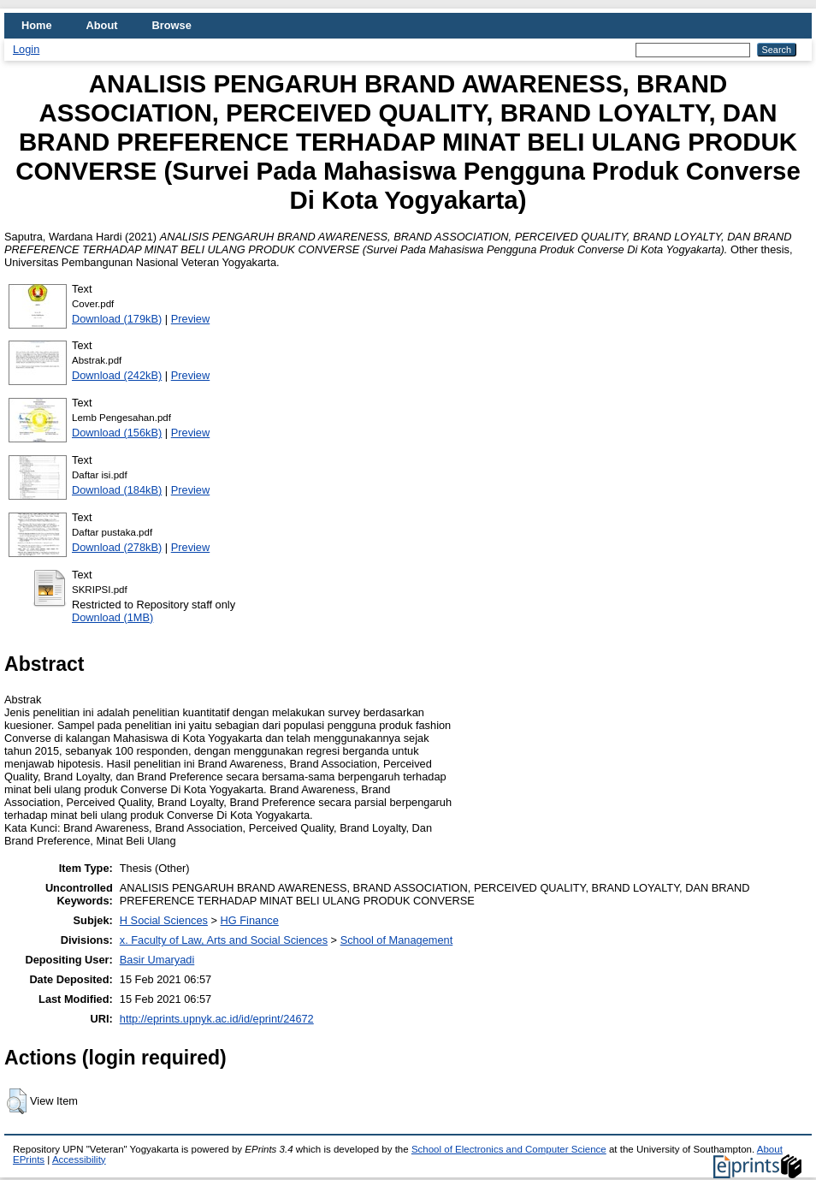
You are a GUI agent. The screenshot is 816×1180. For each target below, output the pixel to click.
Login (26, 49)
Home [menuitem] (36, 25)
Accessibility (79, 1159)
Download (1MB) (112, 617)
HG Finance (250, 920)
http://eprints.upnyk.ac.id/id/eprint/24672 (217, 1018)
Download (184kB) (117, 489)
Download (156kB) (117, 432)
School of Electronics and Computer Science (508, 1149)
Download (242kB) (117, 375)
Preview (190, 318)
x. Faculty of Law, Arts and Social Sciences (224, 940)
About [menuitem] (102, 25)
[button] (17, 1101)
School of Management (396, 940)
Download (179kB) (117, 318)
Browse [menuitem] (172, 25)
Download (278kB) (117, 547)
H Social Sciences (164, 920)
